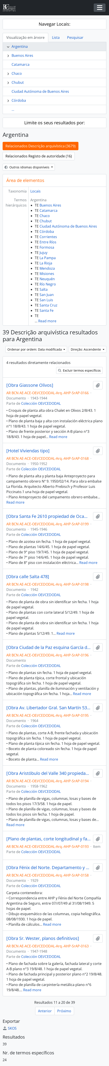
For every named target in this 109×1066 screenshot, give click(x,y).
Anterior (45, 1011)
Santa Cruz (48, 305)
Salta (44, 289)
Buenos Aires (22, 55)
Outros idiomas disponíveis (27, 167)
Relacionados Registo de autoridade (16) (38, 156)
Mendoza (47, 268)
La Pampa (48, 257)
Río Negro (48, 284)
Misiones (47, 273)
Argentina (20, 46)
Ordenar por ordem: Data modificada (35, 349)
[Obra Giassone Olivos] (29, 385)
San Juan (47, 294)
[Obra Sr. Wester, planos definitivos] (42, 938)
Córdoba (19, 100)
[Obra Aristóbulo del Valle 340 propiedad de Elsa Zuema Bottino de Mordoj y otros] (48, 773)
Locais (35, 191)
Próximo (64, 1011)
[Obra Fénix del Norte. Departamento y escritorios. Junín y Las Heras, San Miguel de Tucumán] (48, 867)
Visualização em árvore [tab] (25, 37)
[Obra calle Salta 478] (27, 576)
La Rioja (46, 263)
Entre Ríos (48, 242)
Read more (47, 321)
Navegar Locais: (54, 24)
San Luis (46, 300)
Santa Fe (47, 310)
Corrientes (48, 236)
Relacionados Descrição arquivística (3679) (40, 146)
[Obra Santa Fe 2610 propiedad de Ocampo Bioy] (48, 516)
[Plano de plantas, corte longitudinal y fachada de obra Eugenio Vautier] (48, 838)
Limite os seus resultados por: (54, 123)
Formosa (47, 247)
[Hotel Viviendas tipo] (28, 450)
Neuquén (47, 278)
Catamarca (20, 64)
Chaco (17, 73)
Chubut (18, 82)
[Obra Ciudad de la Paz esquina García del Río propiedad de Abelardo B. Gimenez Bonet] (48, 647)
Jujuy (43, 252)
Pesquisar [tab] (75, 37)
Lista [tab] (56, 37)
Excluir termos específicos (79, 370)
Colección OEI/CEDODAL (41, 403)
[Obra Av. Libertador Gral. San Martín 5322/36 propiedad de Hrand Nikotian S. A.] (48, 707)
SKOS (10, 1028)
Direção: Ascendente (86, 349)
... (13, 109)
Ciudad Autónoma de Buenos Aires (40, 91)
